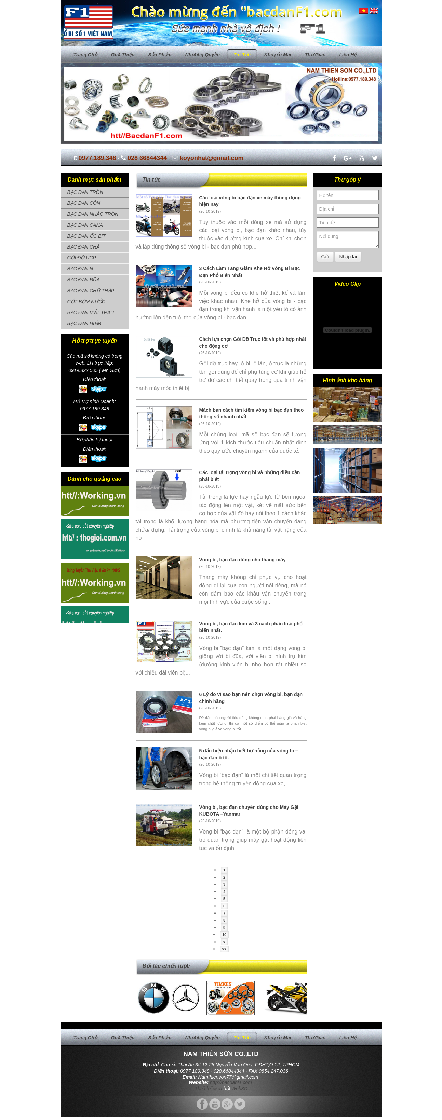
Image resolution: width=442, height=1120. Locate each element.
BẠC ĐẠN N (80, 268)
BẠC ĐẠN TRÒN (85, 192)
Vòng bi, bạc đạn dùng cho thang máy (242, 559)
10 (224, 935)
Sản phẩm (160, 54)
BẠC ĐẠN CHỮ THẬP (91, 290)
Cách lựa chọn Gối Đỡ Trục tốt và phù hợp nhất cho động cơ (252, 342)
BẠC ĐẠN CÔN (84, 203)
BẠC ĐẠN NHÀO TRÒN (92, 214)
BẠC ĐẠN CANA (85, 225)
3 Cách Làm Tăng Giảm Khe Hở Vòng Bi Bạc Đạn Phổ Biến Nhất (249, 272)
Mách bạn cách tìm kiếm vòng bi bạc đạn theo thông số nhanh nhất (251, 413)
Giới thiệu (123, 54)
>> (224, 949)
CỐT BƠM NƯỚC (86, 301)
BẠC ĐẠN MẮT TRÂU (90, 312)
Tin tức (242, 54)
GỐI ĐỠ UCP (81, 258)
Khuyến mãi (277, 54)
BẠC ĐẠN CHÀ (83, 247)
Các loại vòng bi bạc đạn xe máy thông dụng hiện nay (250, 201)
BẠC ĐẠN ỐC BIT (86, 236)
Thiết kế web (208, 1088)
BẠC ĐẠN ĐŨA (83, 279)
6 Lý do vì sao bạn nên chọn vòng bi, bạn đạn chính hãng (251, 698)
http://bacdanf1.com (231, 1082)
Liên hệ (348, 54)
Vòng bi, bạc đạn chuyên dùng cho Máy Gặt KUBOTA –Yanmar (249, 810)
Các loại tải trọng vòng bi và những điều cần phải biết (249, 476)
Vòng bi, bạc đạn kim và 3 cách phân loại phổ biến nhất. (251, 627)
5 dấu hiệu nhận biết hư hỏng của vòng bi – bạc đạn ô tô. (248, 754)
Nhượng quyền (202, 54)
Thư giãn (315, 54)
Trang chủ (85, 54)
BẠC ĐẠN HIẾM (84, 323)
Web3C (239, 1088)
